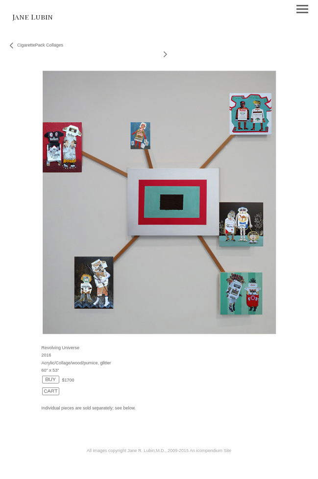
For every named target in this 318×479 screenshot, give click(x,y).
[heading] (32, 17)
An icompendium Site (210, 450)
